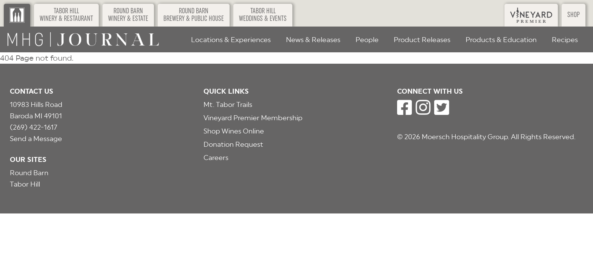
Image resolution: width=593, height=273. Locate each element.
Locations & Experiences (231, 40)
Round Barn (29, 173)
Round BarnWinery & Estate (128, 15)
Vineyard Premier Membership (253, 118)
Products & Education (501, 40)
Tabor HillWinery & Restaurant (66, 15)
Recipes (565, 40)
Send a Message (36, 139)
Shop (573, 15)
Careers (215, 158)
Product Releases (422, 40)
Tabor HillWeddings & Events (263, 15)
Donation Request (233, 144)
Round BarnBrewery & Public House (193, 15)
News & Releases (313, 40)
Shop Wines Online (233, 131)
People (367, 40)
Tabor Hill (25, 184)
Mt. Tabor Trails (227, 104)
